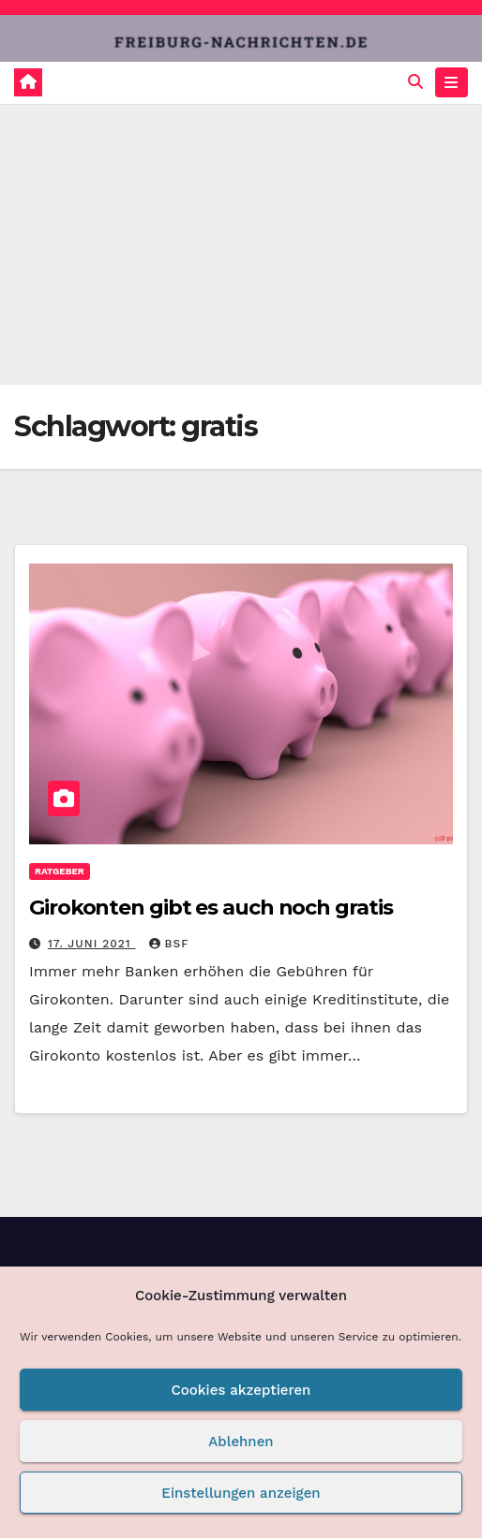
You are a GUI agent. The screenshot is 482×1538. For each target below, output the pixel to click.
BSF (169, 943)
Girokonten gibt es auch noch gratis (211, 907)
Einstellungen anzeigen (240, 1493)
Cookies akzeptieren (241, 1390)
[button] (415, 82)
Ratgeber (59, 871)
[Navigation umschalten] (451, 82)
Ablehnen (240, 1441)
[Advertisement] (241, 244)
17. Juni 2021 (92, 943)
